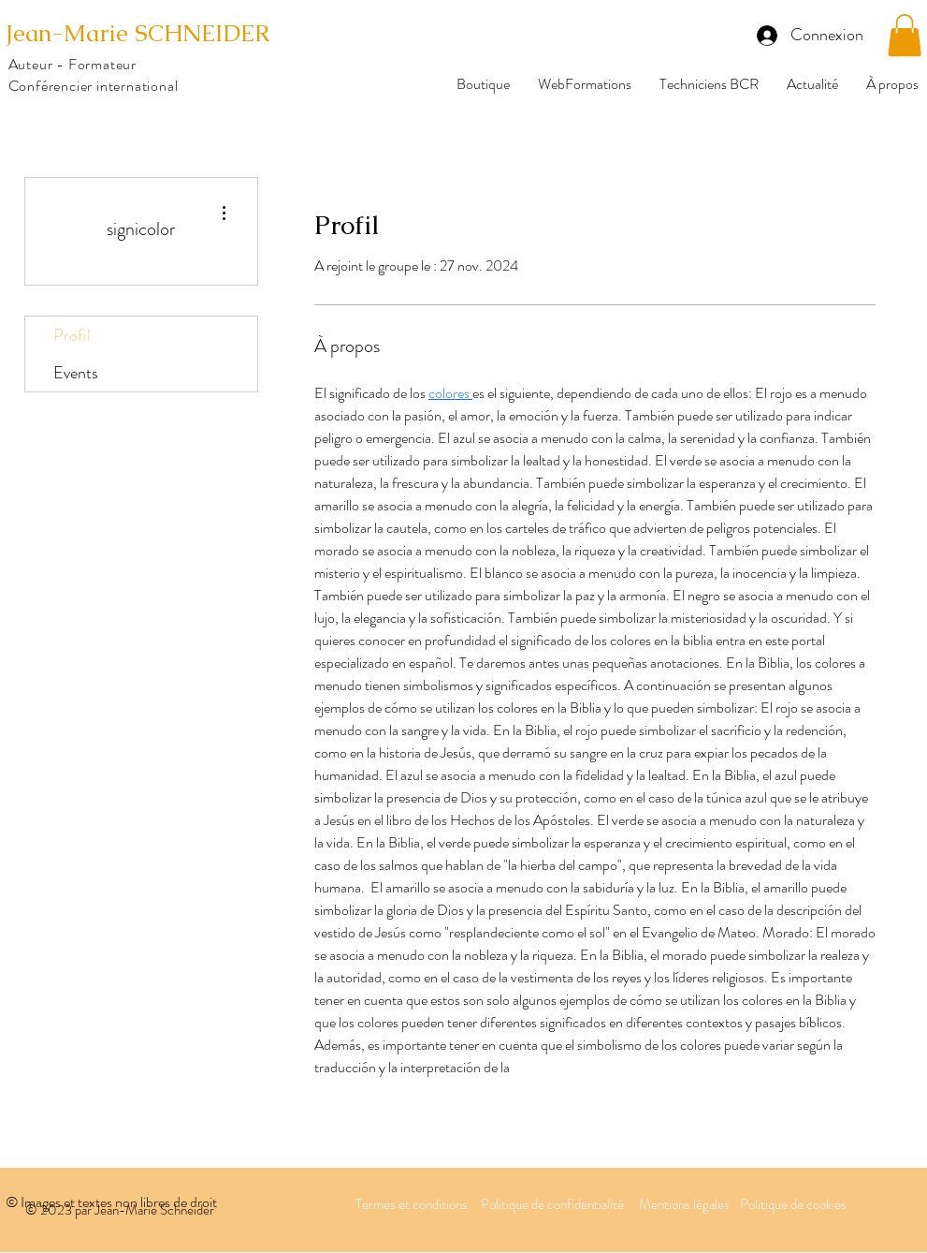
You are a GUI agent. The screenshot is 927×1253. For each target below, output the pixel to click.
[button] (904, 35)
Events (75, 373)
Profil (72, 335)
